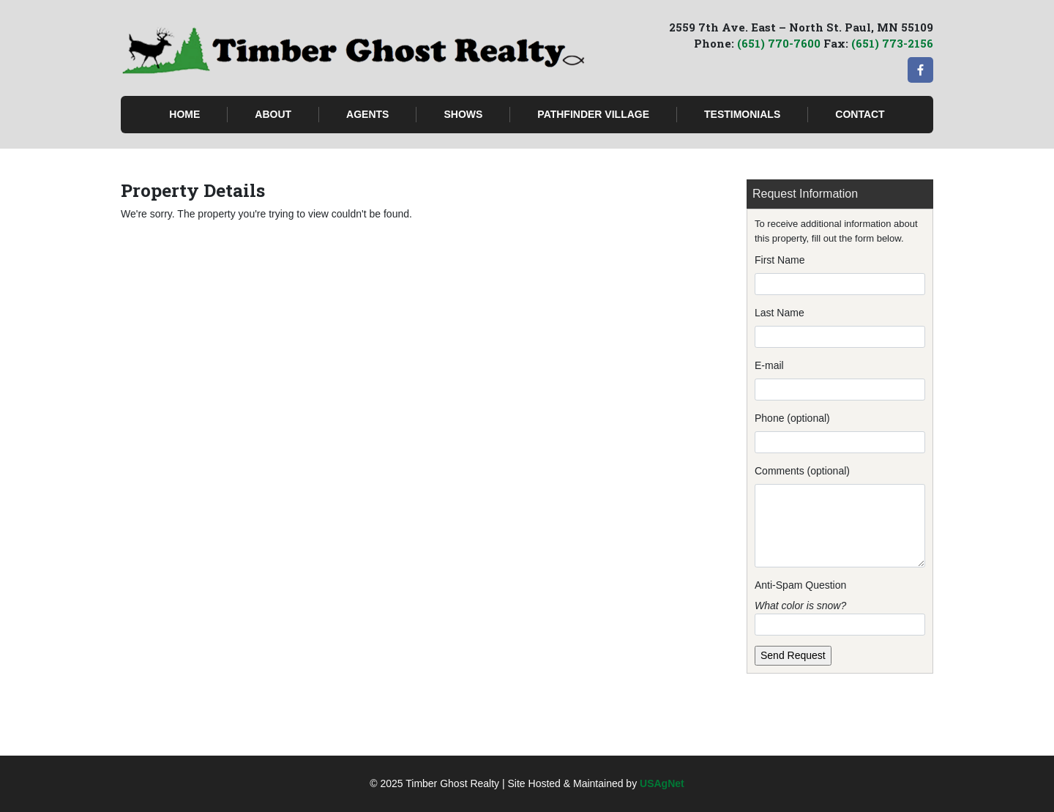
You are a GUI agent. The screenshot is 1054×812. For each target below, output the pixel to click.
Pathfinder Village (593, 114)
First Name (779, 260)
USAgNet (662, 783)
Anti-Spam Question (800, 585)
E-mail (769, 365)
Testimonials (742, 114)
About (273, 114)
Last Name (779, 313)
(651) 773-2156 (892, 43)
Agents (367, 114)
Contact (859, 114)
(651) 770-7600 (779, 43)
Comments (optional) (802, 471)
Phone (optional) (792, 418)
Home (184, 114)
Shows (463, 114)
